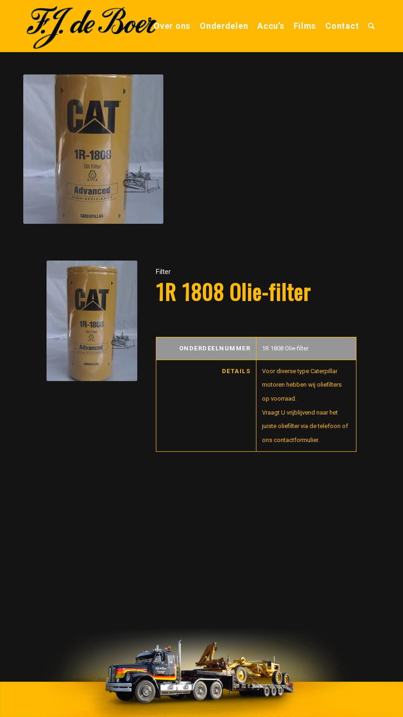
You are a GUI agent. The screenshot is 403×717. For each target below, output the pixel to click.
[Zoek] (371, 26)
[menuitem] (172, 26)
